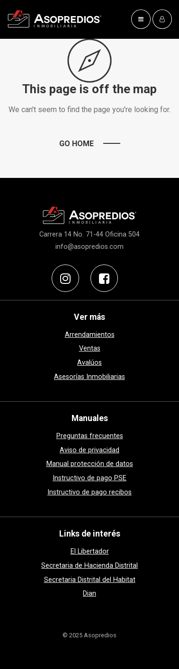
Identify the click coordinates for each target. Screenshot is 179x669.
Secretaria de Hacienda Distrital (89, 566)
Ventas (89, 348)
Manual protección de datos (89, 464)
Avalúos (89, 363)
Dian (89, 594)
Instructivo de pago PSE (89, 478)
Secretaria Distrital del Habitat (89, 580)
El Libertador (90, 551)
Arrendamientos (90, 335)
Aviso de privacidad (89, 450)
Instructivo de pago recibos (89, 492)
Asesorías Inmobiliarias (89, 377)
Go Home (76, 143)
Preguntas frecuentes (89, 436)
